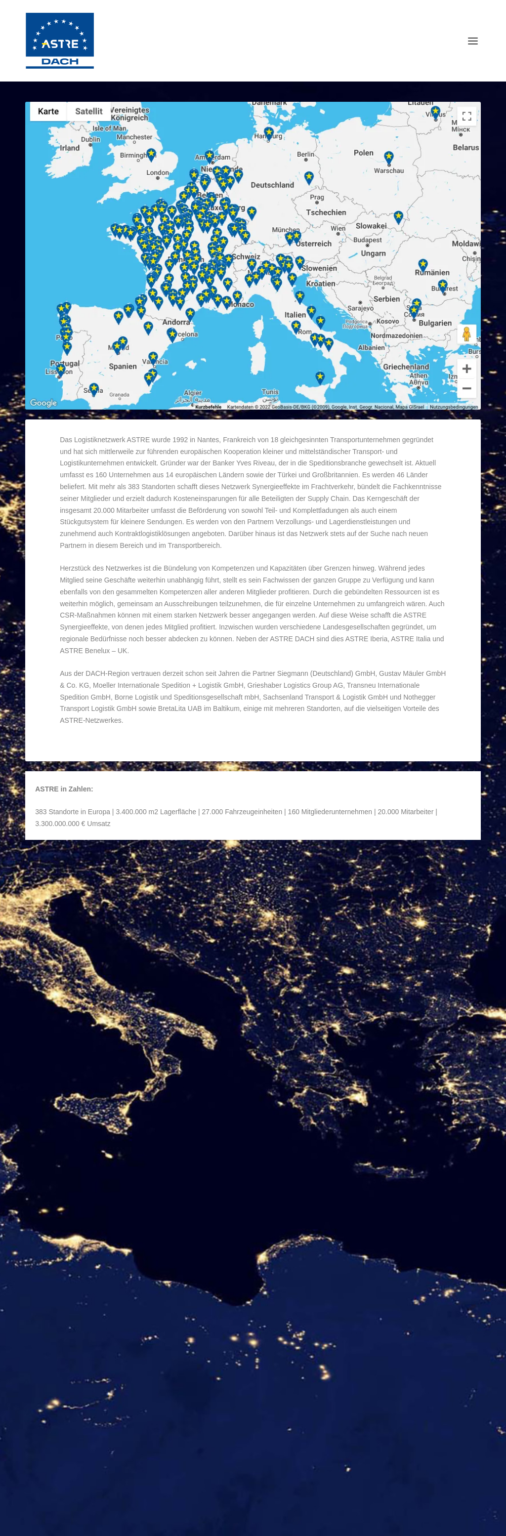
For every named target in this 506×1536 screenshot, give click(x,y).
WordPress (248, 1524)
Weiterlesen (66, 953)
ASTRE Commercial (312, 1002)
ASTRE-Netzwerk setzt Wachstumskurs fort (106, 1432)
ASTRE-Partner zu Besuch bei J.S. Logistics (107, 1456)
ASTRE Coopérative (80, 1136)
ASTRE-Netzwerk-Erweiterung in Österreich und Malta (123, 1481)
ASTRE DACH (65, 880)
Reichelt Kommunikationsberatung (125, 1524)
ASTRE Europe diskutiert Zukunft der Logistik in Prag (123, 1407)
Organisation (147, 880)
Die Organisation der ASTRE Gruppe (119, 864)
